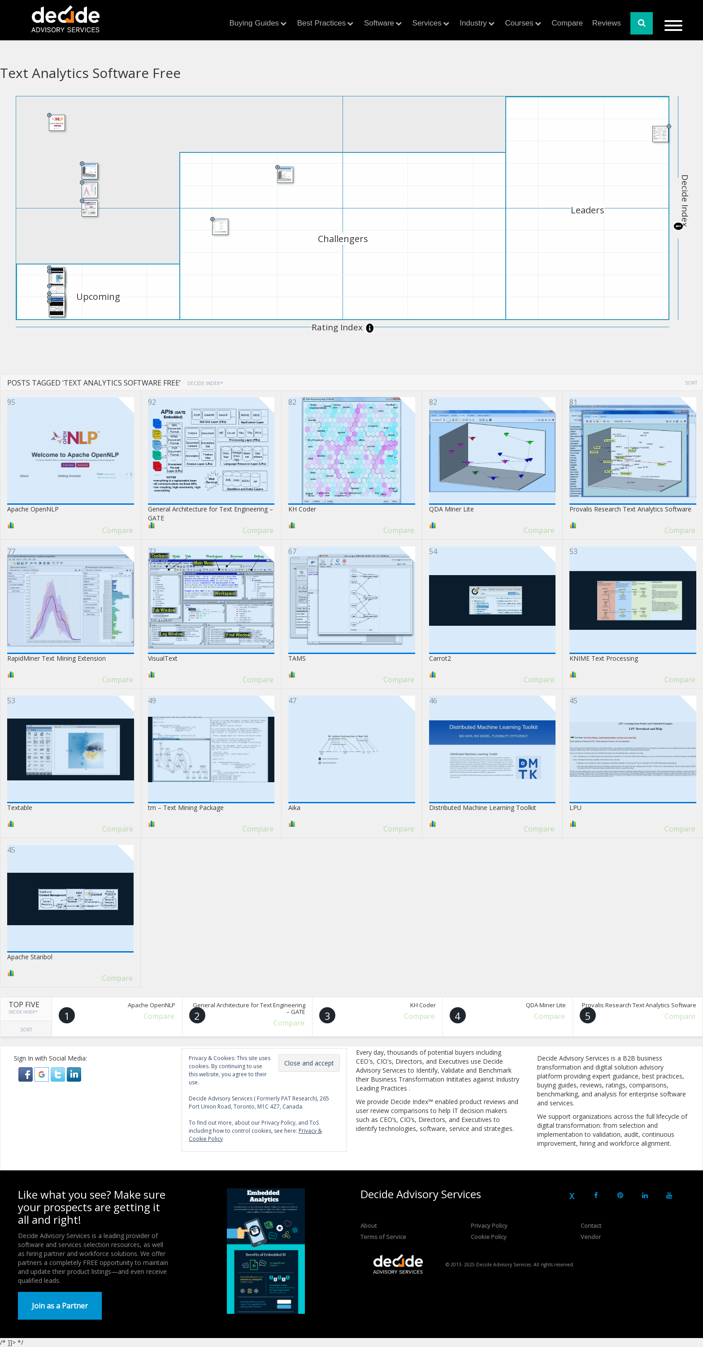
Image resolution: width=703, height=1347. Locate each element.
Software (379, 23)
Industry (473, 23)
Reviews (606, 23)
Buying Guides (254, 23)
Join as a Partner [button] (60, 1306)
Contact (591, 1225)
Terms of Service (383, 1237)
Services (427, 23)
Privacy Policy (489, 1225)
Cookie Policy (489, 1237)
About (368, 1225)
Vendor (591, 1237)
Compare (567, 23)
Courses (519, 23)
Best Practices (321, 23)
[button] (26, 1074)
